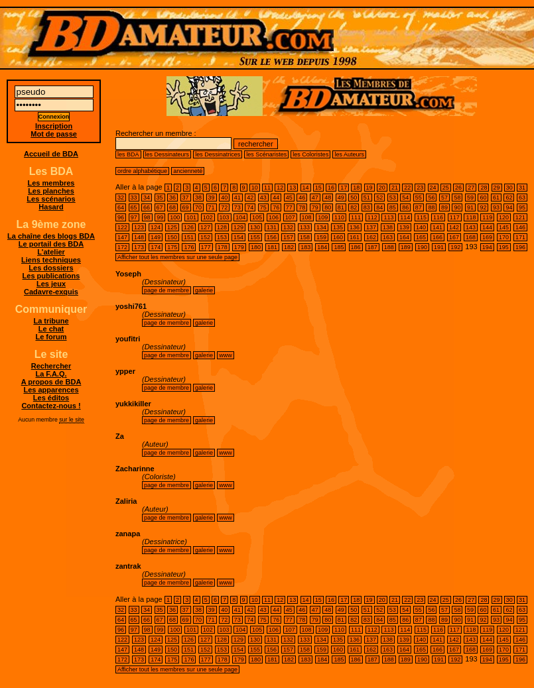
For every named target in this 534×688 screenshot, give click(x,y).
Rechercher (51, 366)
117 (455, 217)
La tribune (50, 321)
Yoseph (128, 274)
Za (119, 436)
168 (471, 237)
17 (343, 187)
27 (471, 187)
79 (315, 207)
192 (455, 247)
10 (254, 187)
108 (307, 217)
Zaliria (126, 501)
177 (206, 247)
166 (437, 237)
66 (146, 207)
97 (134, 217)
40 (224, 197)
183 (305, 247)
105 (257, 217)
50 (353, 197)
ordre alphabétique (142, 171)
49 (341, 197)
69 (185, 207)
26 (458, 187)
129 (238, 227)
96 (120, 217)
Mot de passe (54, 134)
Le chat (51, 329)
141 (437, 227)
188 (389, 247)
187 (372, 247)
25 (445, 187)
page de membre (166, 290)
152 (205, 237)
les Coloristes (310, 154)
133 (305, 227)
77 (289, 207)
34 (146, 197)
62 (508, 197)
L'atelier (51, 252)
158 (305, 237)
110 (339, 217)
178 (223, 247)
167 (454, 237)
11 (267, 187)
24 (433, 187)
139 (404, 227)
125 (172, 227)
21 (394, 187)
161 (355, 237)
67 (160, 207)
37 (185, 197)
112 (372, 217)
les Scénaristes (266, 154)
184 (322, 247)
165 (421, 237)
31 (522, 187)
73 (237, 207)
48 (327, 197)
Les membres (51, 183)
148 (139, 237)
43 (263, 197)
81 (341, 207)
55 (418, 197)
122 (122, 227)
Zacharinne (135, 469)
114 (405, 217)
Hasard (50, 207)
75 (263, 207)
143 (471, 227)
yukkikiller (133, 404)
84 (379, 207)
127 (205, 227)
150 (172, 237)
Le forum (50, 337)
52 (379, 197)
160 (338, 237)
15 (318, 187)
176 (189, 247)
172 (122, 247)
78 (302, 207)
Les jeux (51, 284)
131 (272, 227)
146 (520, 227)
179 (239, 247)
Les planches (51, 191)
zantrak (128, 566)
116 (438, 217)
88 (431, 207)
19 (369, 187)
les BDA (128, 154)
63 (522, 197)
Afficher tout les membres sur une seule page (177, 257)
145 (504, 227)
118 (471, 217)
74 (250, 207)
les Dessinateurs (167, 154)
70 (198, 207)
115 (422, 217)
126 (189, 227)
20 (382, 187)
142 (454, 227)
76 (276, 207)
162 (371, 237)
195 (504, 247)
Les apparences (50, 390)
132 (288, 227)
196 (520, 247)
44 (276, 197)
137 (371, 227)
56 (431, 197)
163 (388, 237)
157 (288, 237)
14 (305, 187)
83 (367, 207)
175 (172, 247)
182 (289, 247)
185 (339, 247)
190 (422, 247)
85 (392, 207)
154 (238, 237)
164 (404, 237)
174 (156, 247)
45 (289, 197)
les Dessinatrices (217, 154)
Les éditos (51, 398)
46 (302, 197)
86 (405, 207)
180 (256, 247)
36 (172, 197)
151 (189, 237)
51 (367, 197)
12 (280, 187)
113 (388, 217)
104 (240, 217)
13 (292, 187)
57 (444, 197)
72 (224, 207)
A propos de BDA (51, 382)
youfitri (127, 339)
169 (487, 237)
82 (353, 207)
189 (406, 247)
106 (274, 217)
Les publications (51, 276)
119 (487, 217)
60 (483, 197)
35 (160, 197)
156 (272, 237)
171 (520, 237)
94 (508, 207)
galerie (204, 290)
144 (487, 227)
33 (134, 197)
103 (225, 217)
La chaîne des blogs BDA (51, 236)
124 (156, 227)
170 (504, 237)
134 (321, 227)
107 (290, 217)
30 (509, 187)
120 (504, 217)
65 (134, 207)
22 (407, 187)
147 (122, 237)
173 (139, 247)
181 (272, 247)
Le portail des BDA (51, 244)
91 (470, 207)
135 (338, 227)
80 (327, 207)
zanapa (127, 534)
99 (160, 217)
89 (444, 207)
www (225, 355)
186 (356, 247)
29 (497, 187)
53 (392, 197)
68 (172, 207)
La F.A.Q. (50, 374)
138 (388, 227)
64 (120, 207)
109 (323, 217)
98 (147, 217)
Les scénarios (51, 199)
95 (522, 207)
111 (356, 217)
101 (191, 217)
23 (420, 187)
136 (355, 227)
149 (156, 237)
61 (496, 197)
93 (496, 207)
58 (457, 197)
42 (250, 197)
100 (175, 217)
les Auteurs (349, 154)
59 (470, 197)
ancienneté (187, 171)
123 (139, 227)
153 (222, 237)
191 (439, 247)
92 (483, 207)
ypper (125, 371)
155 (255, 237)
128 (222, 227)
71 (211, 207)
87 (418, 207)
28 (483, 187)
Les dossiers (51, 268)
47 (315, 197)
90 (457, 207)
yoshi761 (131, 306)
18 (356, 187)
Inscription (53, 126)
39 (211, 197)
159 (321, 237)
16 (331, 187)
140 (421, 227)
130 (255, 227)
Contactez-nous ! (50, 406)
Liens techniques (51, 260)
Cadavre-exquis (51, 292)
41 (237, 197)
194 (487, 247)
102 (208, 217)
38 (198, 197)
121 (520, 217)
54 (405, 197)
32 (120, 197)
